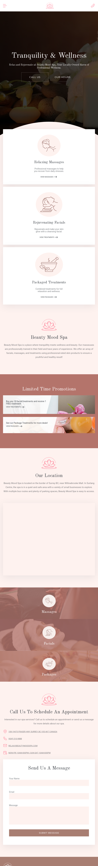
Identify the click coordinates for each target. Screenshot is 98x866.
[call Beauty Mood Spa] (92, 7)
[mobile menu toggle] (6, 5)
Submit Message (49, 833)
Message (13, 805)
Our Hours (63, 77)
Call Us (34, 77)
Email (11, 792)
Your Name (14, 778)
